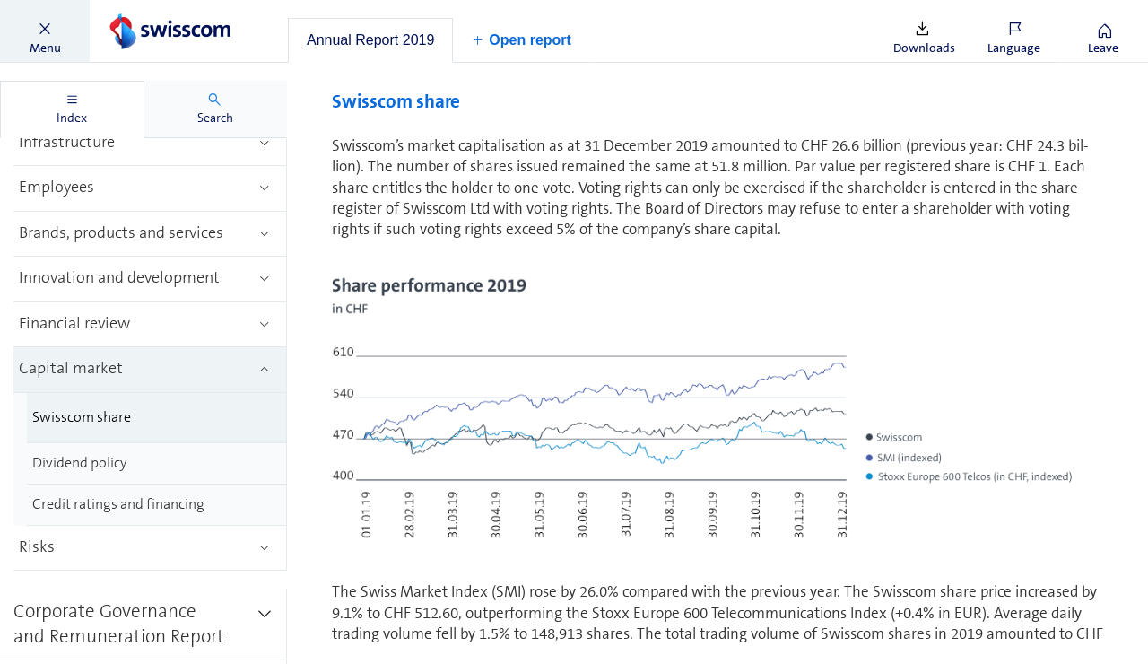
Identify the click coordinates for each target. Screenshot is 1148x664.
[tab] (370, 40)
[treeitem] (150, 144)
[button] (45, 31)
